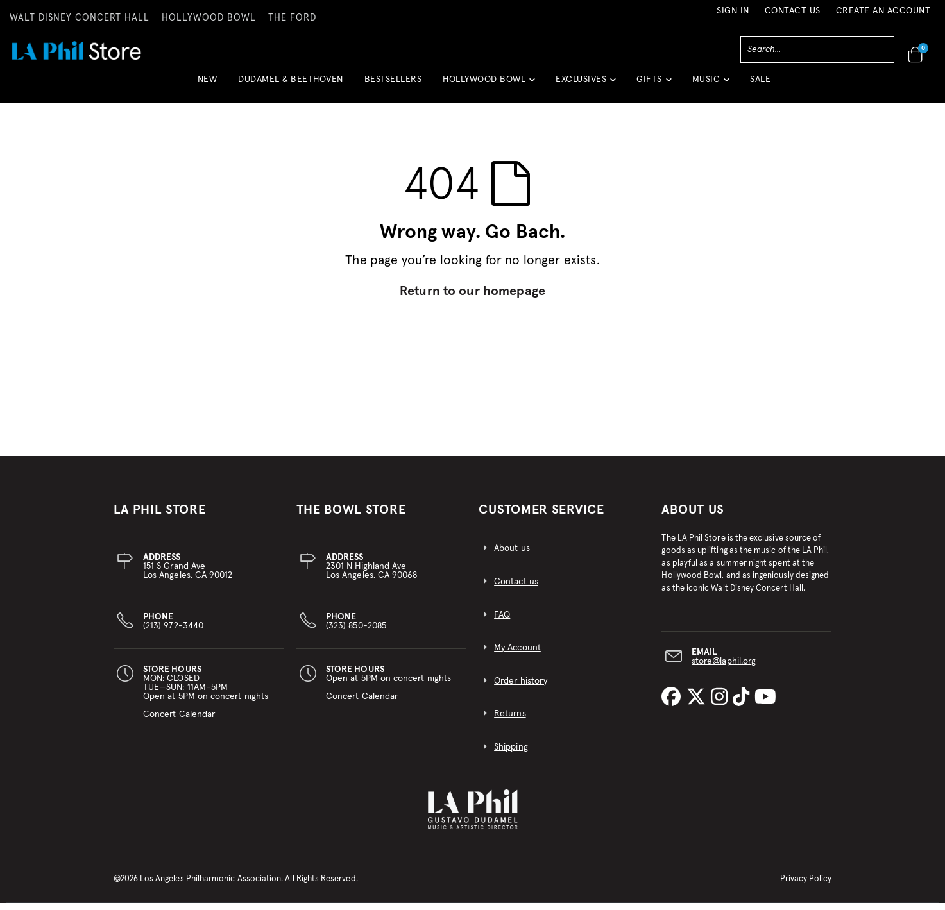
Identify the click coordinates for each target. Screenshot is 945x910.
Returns (509, 721)
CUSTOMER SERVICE (541, 516)
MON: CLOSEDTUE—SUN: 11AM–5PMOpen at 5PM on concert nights (205, 699)
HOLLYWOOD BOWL (209, 17)
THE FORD (292, 17)
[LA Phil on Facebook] (673, 704)
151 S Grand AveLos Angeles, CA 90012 (187, 573)
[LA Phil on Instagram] (722, 704)
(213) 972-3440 (173, 628)
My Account (517, 655)
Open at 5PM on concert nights (388, 690)
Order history (520, 688)
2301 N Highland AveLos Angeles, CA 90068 (371, 573)
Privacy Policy (806, 886)
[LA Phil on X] (698, 704)
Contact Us (793, 10)
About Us (692, 516)
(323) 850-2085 (356, 628)
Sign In (733, 10)
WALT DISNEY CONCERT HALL (79, 17)
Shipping (511, 754)
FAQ (502, 622)
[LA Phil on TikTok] (743, 704)
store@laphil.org (724, 668)
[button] (488, 84)
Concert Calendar (179, 721)
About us (512, 556)
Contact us (516, 588)
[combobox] (817, 49)
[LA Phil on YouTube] (765, 704)
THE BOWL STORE (351, 516)
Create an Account (883, 10)
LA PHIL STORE (160, 516)
